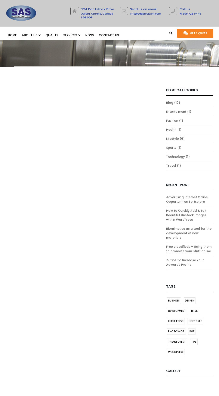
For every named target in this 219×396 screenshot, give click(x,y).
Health (171, 130)
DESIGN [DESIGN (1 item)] (189, 300)
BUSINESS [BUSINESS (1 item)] (174, 300)
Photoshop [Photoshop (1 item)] (176, 331)
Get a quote (195, 33)
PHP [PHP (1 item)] (191, 331)
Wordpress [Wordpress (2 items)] (175, 352)
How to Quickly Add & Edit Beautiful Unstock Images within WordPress (186, 215)
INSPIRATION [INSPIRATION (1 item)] (175, 321)
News (89, 35)
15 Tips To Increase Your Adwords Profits (185, 262)
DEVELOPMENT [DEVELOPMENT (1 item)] (177, 311)
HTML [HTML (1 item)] (194, 311)
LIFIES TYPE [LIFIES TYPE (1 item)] (195, 321)
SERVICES (71, 35)
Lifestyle (172, 138)
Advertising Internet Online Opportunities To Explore (187, 199)
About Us (31, 35)
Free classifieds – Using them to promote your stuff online (189, 248)
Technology (175, 156)
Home (12, 35)
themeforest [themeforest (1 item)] (177, 342)
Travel (171, 166)
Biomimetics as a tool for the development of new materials (189, 233)
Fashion (172, 120)
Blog (169, 102)
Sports (171, 148)
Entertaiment (176, 112)
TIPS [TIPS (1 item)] (193, 342)
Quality (52, 35)
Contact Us (109, 35)
